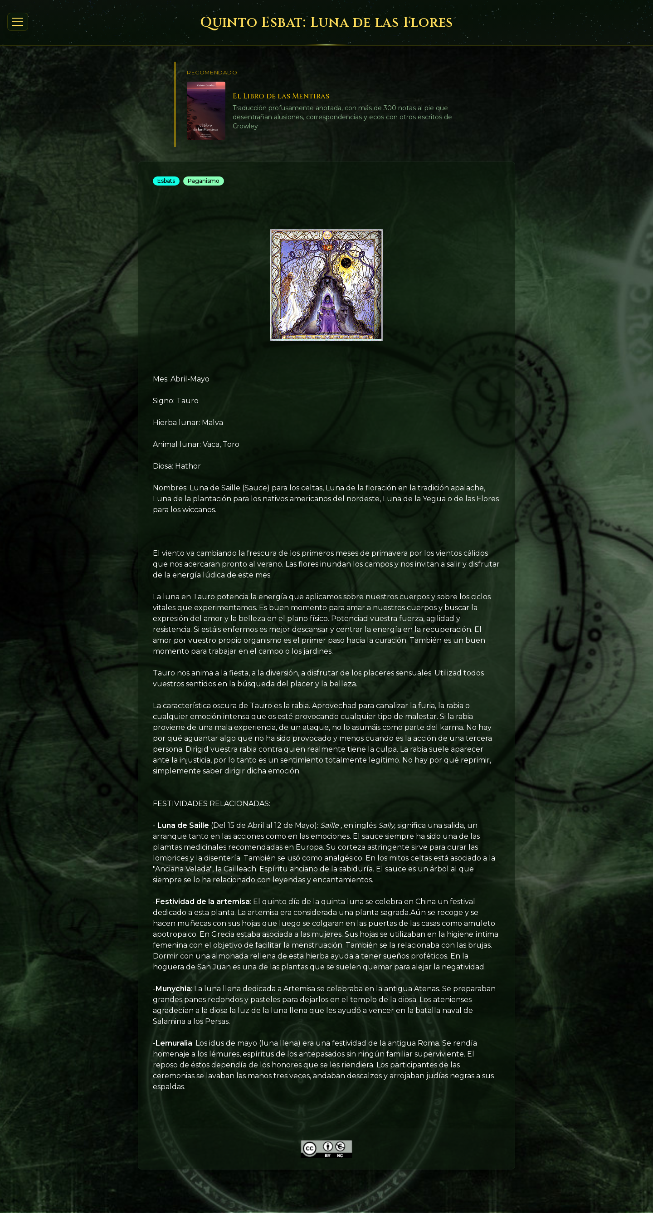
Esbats (166, 180)
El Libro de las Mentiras (281, 96)
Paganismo (203, 180)
